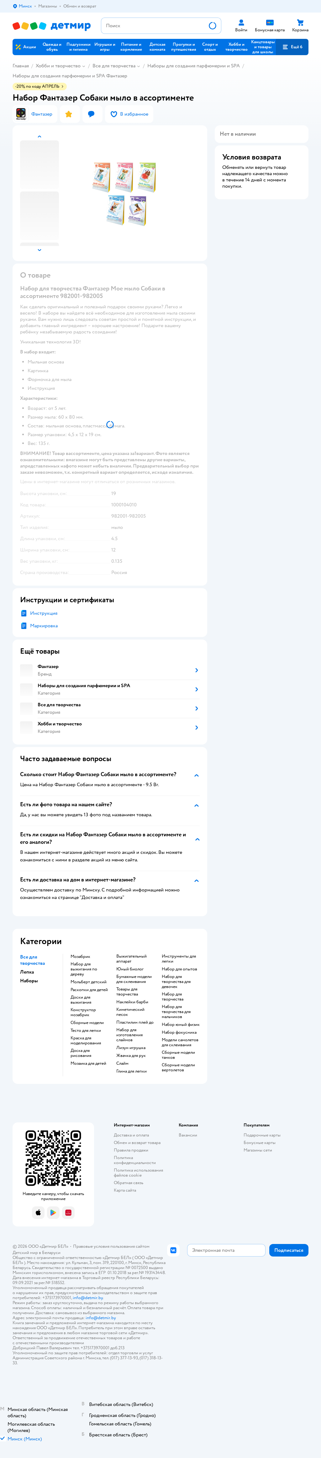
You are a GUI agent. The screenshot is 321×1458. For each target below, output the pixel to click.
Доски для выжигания (81, 1000)
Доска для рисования (81, 1053)
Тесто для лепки (86, 1030)
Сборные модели (87, 1022)
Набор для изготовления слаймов (129, 1035)
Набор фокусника (179, 1032)
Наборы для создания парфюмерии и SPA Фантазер (70, 76)
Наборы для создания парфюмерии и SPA (193, 66)
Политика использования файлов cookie (138, 1173)
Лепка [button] (27, 972)
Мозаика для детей (88, 1063)
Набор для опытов (179, 969)
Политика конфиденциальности (135, 1160)
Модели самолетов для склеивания (180, 1042)
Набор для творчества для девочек (176, 981)
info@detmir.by (88, 1297)
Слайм (122, 1063)
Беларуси (51, 1252)
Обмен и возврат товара (137, 1142)
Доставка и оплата (131, 1135)
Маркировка (44, 626)
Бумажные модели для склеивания (134, 979)
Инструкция (43, 613)
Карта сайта (125, 1190)
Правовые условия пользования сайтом (111, 1246)
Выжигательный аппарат (131, 959)
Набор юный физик (181, 1024)
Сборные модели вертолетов (178, 1068)
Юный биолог (130, 969)
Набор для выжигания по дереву (84, 969)
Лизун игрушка (130, 1047)
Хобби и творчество (58, 66)
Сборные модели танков (178, 1055)
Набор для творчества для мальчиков (176, 1011)
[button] (292, 47)
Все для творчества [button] (32, 960)
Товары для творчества (127, 992)
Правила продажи (131, 1150)
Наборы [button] (29, 981)
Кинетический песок (130, 1012)
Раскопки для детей (89, 989)
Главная (21, 66)
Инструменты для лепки (179, 959)
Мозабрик (80, 956)
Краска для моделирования (86, 1041)
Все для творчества (113, 66)
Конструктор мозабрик (83, 1012)
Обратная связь (128, 1182)
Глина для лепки (131, 1071)
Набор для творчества (172, 997)
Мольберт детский (89, 982)
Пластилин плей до (135, 1022)
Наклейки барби (132, 1002)
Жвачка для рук (131, 1055)
